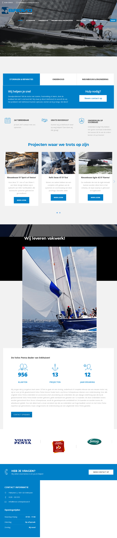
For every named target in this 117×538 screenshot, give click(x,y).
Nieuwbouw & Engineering (62, 20)
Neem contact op (93, 98)
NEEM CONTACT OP (101, 472)
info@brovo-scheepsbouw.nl (29, 2)
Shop (113, 20)
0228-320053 (8, 2)
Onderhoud (43, 20)
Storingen (30, 20)
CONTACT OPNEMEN (21, 415)
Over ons (93, 20)
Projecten (81, 20)
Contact (104, 20)
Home (20, 20)
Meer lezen (21, 200)
